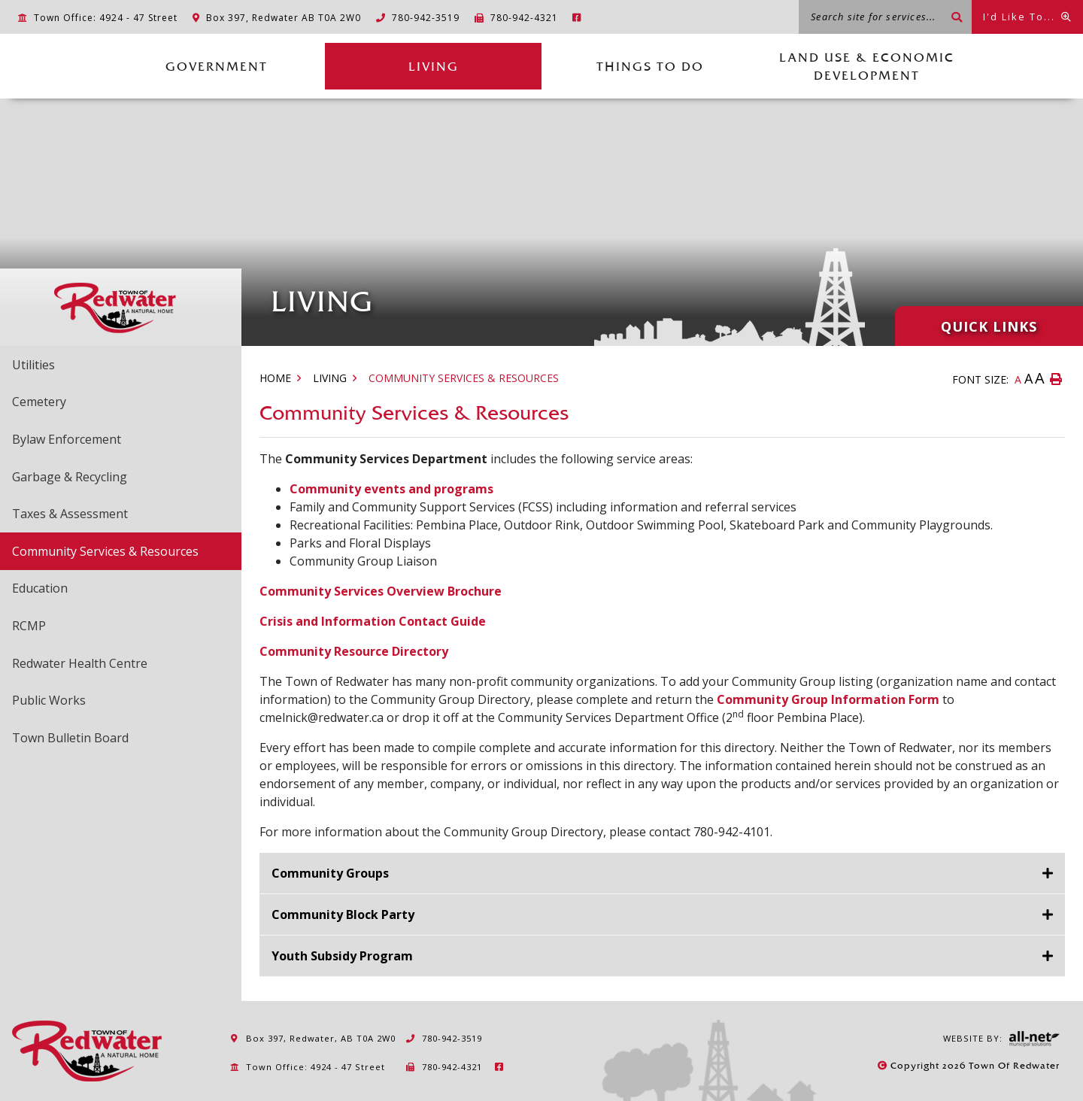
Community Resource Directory (353, 651)
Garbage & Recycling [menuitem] (69, 477)
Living (330, 378)
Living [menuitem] (433, 66)
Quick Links (989, 326)
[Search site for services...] (885, 17)
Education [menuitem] (40, 588)
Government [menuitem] (216, 66)
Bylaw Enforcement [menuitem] (66, 439)
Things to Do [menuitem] (650, 66)
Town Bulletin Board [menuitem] (70, 737)
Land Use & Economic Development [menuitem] (866, 66)
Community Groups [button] (330, 873)
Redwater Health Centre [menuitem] (79, 663)
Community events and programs (391, 489)
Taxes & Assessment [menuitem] (70, 513)
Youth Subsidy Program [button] (342, 956)
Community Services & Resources (464, 378)
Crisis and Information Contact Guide (372, 621)
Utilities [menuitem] (33, 364)
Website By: (1001, 1039)
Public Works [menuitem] (49, 700)
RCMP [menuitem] (29, 625)
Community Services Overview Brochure (380, 591)
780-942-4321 (443, 1066)
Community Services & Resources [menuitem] (105, 551)
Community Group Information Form (828, 699)
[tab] (662, 873)
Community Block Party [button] (343, 914)
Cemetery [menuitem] (39, 401)
